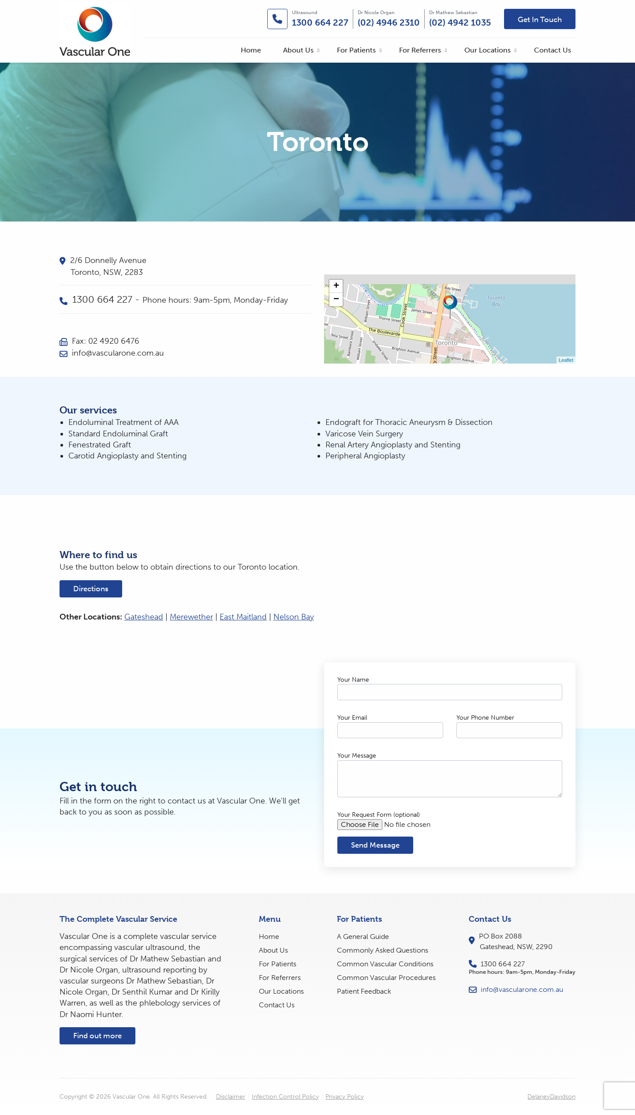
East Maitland (243, 617)
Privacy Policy (344, 1097)
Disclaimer (230, 1097)
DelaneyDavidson (551, 1096)
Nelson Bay (293, 617)
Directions (90, 588)
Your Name (353, 679)
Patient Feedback (364, 991)
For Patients (356, 50)
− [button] (336, 299)
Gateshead (143, 617)
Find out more (97, 1035)
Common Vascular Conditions (385, 964)
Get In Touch (540, 19)
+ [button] (336, 286)
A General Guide (363, 936)
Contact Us (552, 50)
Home (251, 50)
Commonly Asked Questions (382, 950)
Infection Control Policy (285, 1097)
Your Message (356, 755)
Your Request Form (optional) (378, 814)
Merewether (191, 617)
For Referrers (420, 50)
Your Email (352, 717)
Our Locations (487, 50)
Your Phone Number (485, 717)
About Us (298, 50)
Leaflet (566, 360)
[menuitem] (251, 50)
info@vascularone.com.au (112, 353)
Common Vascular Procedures (386, 977)
